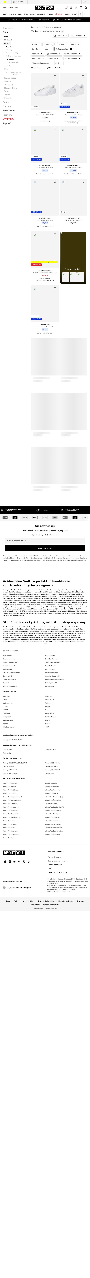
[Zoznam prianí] (80, 7)
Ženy (5, 7)
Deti (16, 7)
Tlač (15, 1157)
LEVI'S (47, 1087)
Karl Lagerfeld (8, 1087)
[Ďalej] (80, 14)
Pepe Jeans (49, 1080)
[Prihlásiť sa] (71, 7)
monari (5, 1090)
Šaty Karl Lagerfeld (52, 1043)
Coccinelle (48, 1063)
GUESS (47, 1090)
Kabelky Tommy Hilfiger (11, 1039)
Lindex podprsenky (9, 1046)
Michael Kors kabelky (10, 1053)
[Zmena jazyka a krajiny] (84, 2)
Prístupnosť (35, 1160)
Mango (47, 1073)
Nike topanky (50, 1036)
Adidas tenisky (8, 1036)
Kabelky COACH (51, 1049)
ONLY (47, 1094)
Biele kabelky (50, 1053)
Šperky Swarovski (9, 1049)
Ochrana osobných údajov (45, 1157)
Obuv (39, 27)
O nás (8, 1157)
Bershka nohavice (9, 1025)
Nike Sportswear (9, 1094)
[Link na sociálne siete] (5, 1117)
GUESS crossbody (9, 1032)
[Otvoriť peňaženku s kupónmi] (66, 7)
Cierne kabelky (8, 1043)
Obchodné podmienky (66, 1157)
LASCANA (6, 1080)
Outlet (7, 2)
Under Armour (8, 1070)
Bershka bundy (50, 1032)
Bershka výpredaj (51, 1025)
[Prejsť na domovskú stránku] (44, 8)
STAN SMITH (57, 27)
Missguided (7, 1083)
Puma (47, 1076)
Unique (47, 1070)
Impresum (80, 1157)
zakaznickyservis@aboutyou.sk (27, 1001)
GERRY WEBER (50, 1083)
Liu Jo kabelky (50, 1022)
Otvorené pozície (26, 1157)
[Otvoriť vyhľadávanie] (84, 14)
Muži (11, 7)
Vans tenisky (7, 1022)
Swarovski (6, 1063)
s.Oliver (5, 1073)
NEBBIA (5, 1076)
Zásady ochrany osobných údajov (21, 999)
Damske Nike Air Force (11, 1029)
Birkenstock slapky (51, 1039)
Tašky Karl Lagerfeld (52, 1029)
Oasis (5, 1066)
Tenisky (46, 27)
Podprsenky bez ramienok (54, 1046)
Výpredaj (49, 44)
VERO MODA (49, 1066)
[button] (60, 36)
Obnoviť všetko (54, 67)
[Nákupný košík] (85, 7)
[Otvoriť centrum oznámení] (76, 8)
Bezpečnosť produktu (51, 1160)
